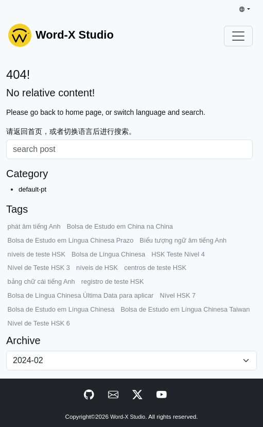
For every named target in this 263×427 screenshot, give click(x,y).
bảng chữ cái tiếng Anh (41, 281)
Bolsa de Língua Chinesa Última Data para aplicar (81, 295)
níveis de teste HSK (36, 254)
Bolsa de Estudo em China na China (120, 226)
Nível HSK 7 (178, 295)
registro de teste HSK (112, 281)
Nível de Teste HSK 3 (39, 267)
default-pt (32, 189)
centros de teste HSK (155, 267)
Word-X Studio (127, 417)
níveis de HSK (97, 267)
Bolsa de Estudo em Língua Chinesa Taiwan (185, 309)
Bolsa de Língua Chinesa (108, 254)
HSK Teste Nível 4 (178, 254)
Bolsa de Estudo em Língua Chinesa (61, 309)
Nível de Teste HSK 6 (39, 323)
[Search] (129, 149)
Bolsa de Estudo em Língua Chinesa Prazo (71, 240)
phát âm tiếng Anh (34, 226)
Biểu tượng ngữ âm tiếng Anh (182, 240)
